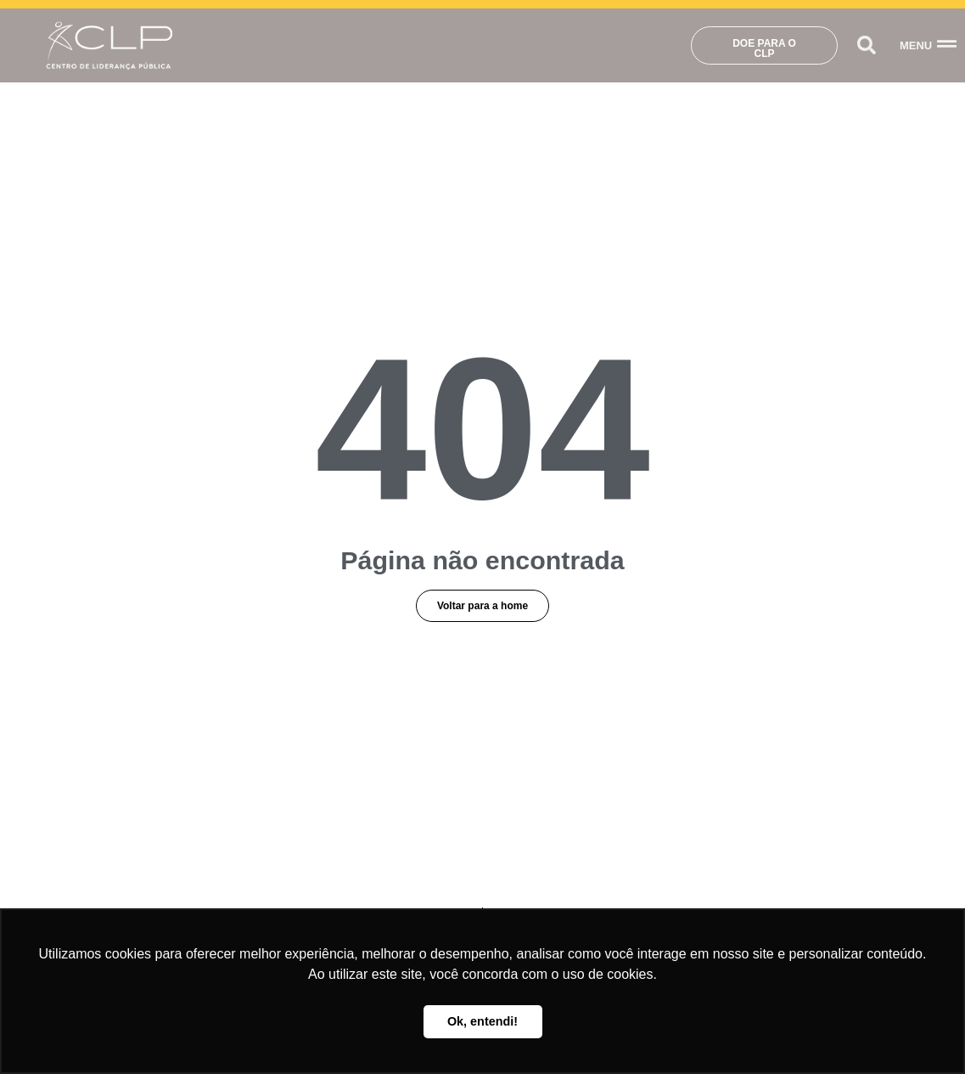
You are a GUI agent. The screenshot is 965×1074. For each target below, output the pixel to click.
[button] (867, 45)
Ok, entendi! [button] (482, 1021)
